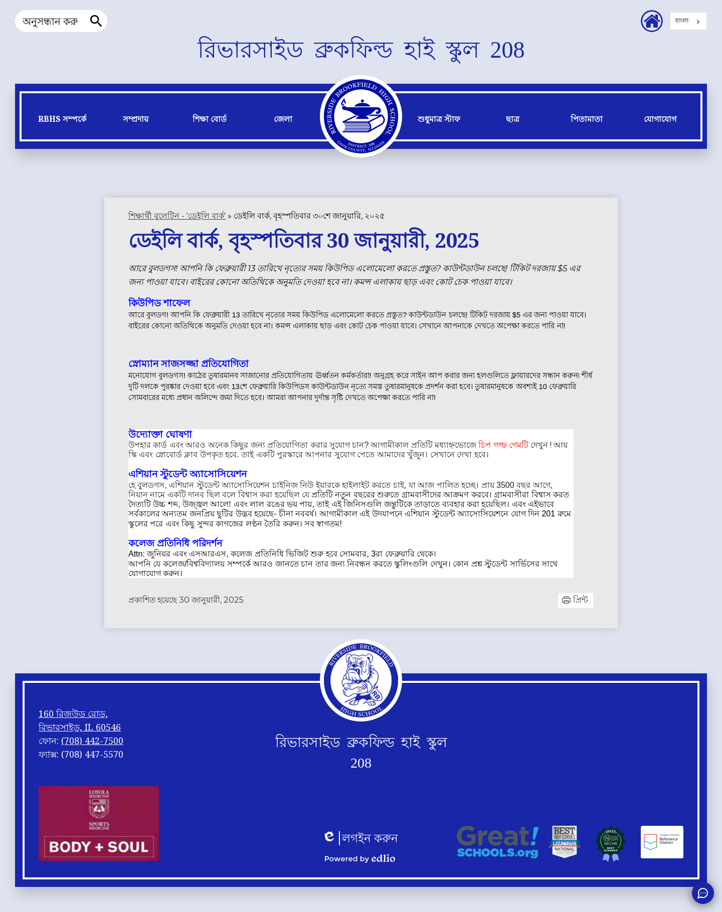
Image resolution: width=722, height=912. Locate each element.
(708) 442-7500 (92, 741)
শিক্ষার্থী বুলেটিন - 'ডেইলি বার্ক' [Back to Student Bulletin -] (177, 216)
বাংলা (681, 20)
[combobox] (688, 21)
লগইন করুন (360, 838)
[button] (62, 121)
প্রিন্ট (580, 600)
